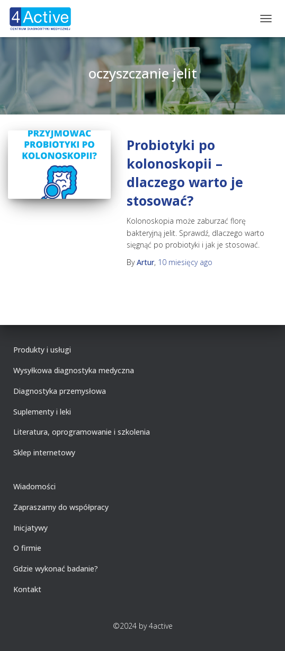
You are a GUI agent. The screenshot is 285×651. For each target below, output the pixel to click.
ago (185, 262)
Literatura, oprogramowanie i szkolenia (81, 432)
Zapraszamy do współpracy (61, 507)
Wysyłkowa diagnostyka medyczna (73, 370)
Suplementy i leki (42, 412)
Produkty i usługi (42, 350)
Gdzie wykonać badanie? (55, 569)
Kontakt (27, 589)
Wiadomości (34, 486)
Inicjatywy (30, 528)
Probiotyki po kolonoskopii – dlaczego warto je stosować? (185, 172)
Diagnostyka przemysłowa (59, 391)
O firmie (27, 548)
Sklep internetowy (44, 452)
